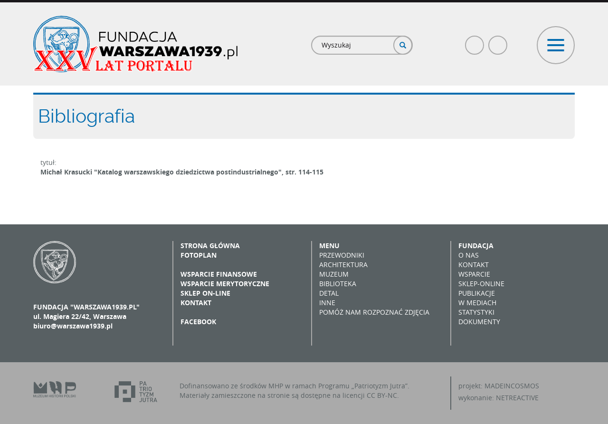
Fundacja (476, 245)
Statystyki (476, 312)
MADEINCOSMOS (511, 385)
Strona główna (210, 245)
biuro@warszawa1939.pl (73, 325)
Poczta (498, 41)
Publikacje (476, 293)
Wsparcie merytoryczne (224, 283)
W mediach (477, 302)
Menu (329, 245)
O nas (468, 255)
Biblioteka (337, 283)
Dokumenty (479, 321)
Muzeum (334, 274)
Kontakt (195, 302)
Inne (327, 302)
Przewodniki (341, 255)
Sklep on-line (205, 293)
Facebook (475, 41)
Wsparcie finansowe (218, 274)
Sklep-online (481, 283)
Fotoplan (198, 255)
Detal (329, 293)
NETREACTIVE (517, 397)
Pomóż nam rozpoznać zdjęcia (374, 312)
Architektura (343, 264)
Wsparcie (474, 274)
